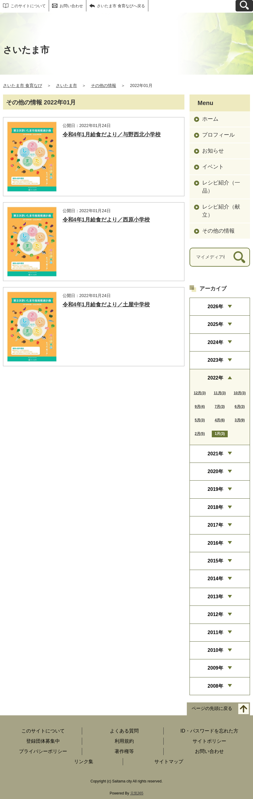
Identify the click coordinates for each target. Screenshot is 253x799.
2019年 (215, 489)
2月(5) (200, 434)
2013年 (215, 596)
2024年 (215, 342)
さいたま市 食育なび (22, 85)
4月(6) (220, 420)
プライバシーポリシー (43, 751)
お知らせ (213, 151)
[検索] (239, 257)
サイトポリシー (209, 741)
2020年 (215, 471)
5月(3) (200, 420)
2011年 (215, 632)
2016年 (215, 543)
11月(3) (220, 393)
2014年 (215, 578)
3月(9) (240, 420)
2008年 (215, 686)
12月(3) (200, 393)
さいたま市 (66, 85)
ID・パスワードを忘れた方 (209, 730)
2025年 (215, 324)
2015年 (215, 560)
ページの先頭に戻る (212, 708)
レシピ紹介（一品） (221, 187)
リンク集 (83, 761)
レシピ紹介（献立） (221, 211)
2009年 (215, 667)
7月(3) (220, 406)
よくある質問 (124, 730)
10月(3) (240, 393)
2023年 (215, 360)
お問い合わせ (71, 6)
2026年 (215, 306)
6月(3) (240, 406)
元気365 (136, 793)
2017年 (215, 525)
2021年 (215, 453)
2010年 (215, 650)
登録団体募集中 (43, 741)
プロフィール (218, 135)
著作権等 (124, 751)
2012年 (215, 614)
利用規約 (124, 741)
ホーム (210, 119)
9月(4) (200, 406)
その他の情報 (103, 85)
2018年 (215, 507)
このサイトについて (28, 6)
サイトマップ (168, 761)
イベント (213, 167)
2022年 (215, 377)
